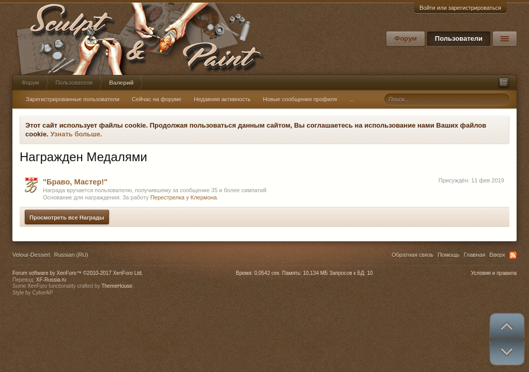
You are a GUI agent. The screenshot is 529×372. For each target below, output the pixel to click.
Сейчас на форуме (156, 99)
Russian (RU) (71, 255)
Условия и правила (494, 273)
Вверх (497, 255)
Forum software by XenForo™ (77, 273)
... (351, 99)
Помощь (449, 255)
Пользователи (459, 38)
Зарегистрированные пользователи (72, 99)
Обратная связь (412, 255)
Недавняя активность (222, 99)
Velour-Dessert (31, 255)
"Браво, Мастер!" (75, 182)
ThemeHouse (116, 286)
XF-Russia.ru (51, 280)
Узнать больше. (76, 134)
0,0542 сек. (267, 273)
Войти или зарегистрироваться (460, 8)
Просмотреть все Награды (66, 217)
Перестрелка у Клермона (183, 197)
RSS (513, 255)
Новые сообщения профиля (300, 99)
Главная (474, 255)
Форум (405, 38)
